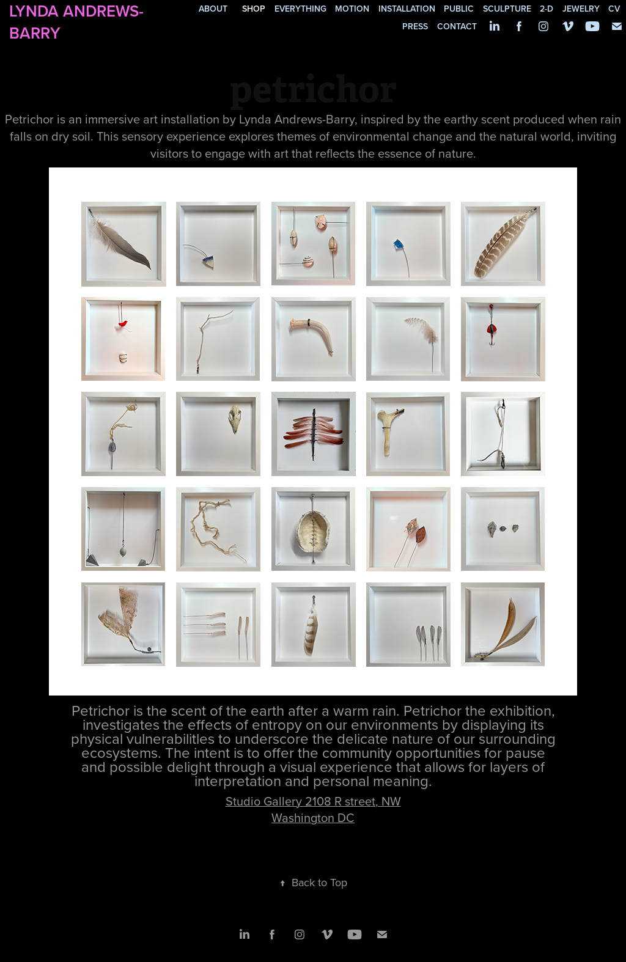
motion (352, 8)
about (213, 8)
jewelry (581, 8)
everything (300, 8)
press (415, 26)
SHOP (253, 8)
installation (406, 8)
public (459, 8)
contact (457, 26)
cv (614, 8)
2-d (546, 8)
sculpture (507, 8)
